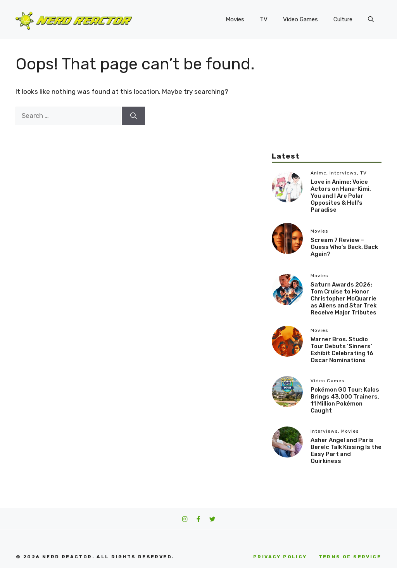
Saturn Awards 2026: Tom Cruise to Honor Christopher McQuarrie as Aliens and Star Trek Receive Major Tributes (343, 298)
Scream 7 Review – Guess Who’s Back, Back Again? (344, 247)
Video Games (300, 19)
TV (264, 19)
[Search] (133, 116)
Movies (235, 19)
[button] (370, 19)
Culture (342, 19)
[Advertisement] (326, 102)
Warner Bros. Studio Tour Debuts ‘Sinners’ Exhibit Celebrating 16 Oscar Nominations (342, 350)
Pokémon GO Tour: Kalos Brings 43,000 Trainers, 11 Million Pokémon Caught (345, 400)
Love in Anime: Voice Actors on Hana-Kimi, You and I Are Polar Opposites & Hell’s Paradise (341, 195)
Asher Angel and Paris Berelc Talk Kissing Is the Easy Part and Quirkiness (346, 450)
